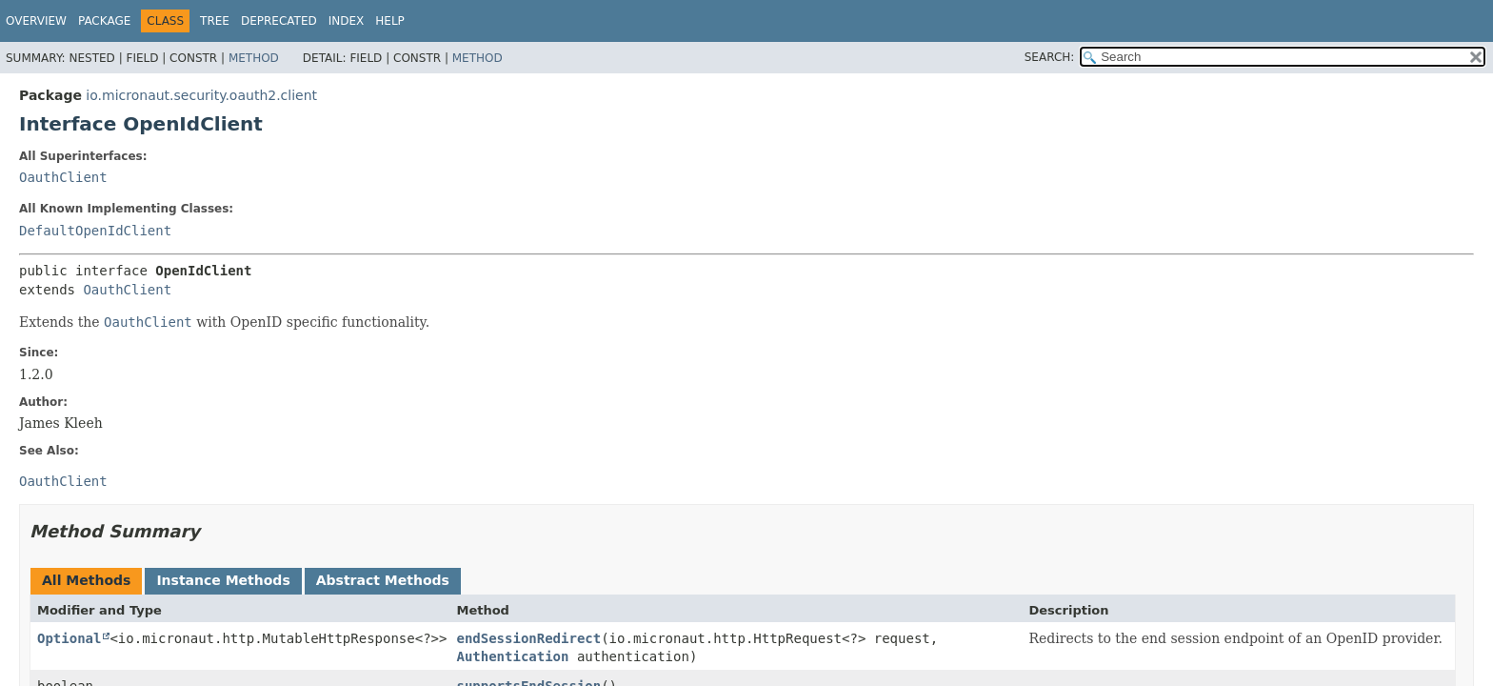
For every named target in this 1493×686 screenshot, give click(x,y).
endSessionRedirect (528, 638)
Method (254, 58)
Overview (36, 21)
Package (104, 21)
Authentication (512, 656)
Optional (69, 638)
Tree (214, 21)
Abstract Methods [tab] (382, 580)
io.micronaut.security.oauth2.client (201, 95)
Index (346, 21)
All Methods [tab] (86, 580)
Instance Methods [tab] (222, 580)
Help (390, 21)
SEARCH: (1050, 57)
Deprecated (279, 21)
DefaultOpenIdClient (95, 230)
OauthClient (63, 177)
